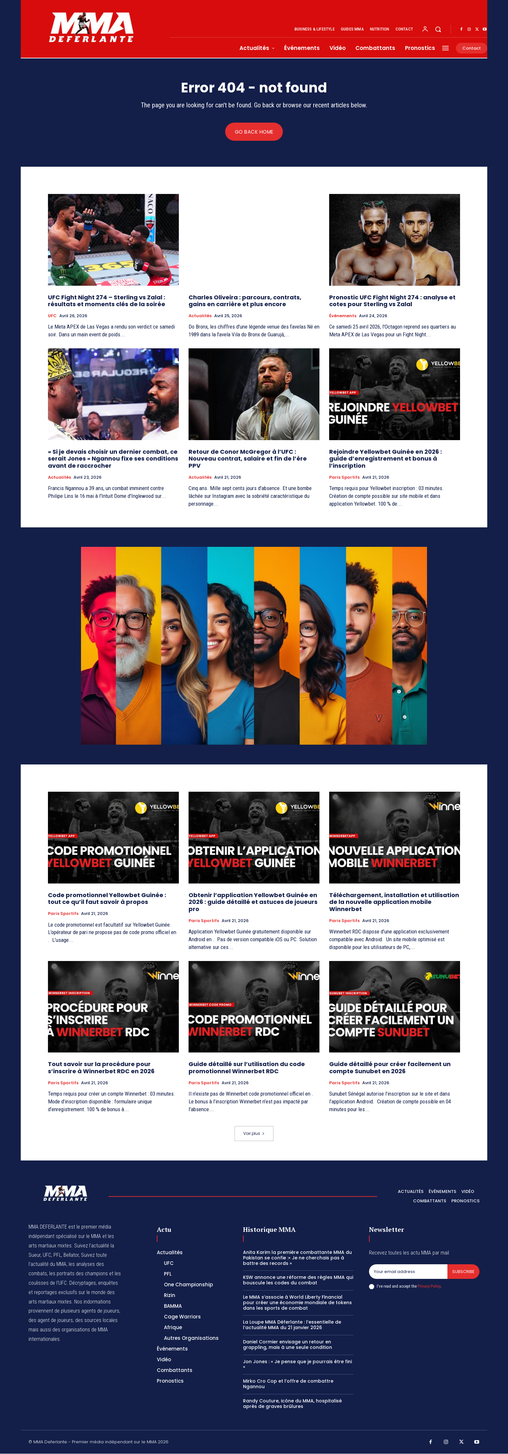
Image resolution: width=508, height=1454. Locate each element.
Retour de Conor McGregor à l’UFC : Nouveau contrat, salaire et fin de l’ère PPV (248, 459)
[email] (408, 1272)
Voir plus (254, 1133)
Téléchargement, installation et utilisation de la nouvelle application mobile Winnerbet (394, 902)
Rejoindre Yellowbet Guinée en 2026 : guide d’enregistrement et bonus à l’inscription (385, 459)
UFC (52, 315)
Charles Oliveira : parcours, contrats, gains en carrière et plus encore (245, 300)
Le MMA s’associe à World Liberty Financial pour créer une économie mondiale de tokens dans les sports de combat (297, 1303)
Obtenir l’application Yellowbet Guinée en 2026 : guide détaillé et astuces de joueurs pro (253, 902)
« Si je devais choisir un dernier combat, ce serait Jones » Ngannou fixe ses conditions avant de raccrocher (113, 459)
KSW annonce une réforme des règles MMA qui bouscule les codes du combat (298, 1280)
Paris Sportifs (344, 477)
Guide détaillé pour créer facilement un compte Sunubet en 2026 (390, 1067)
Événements (342, 315)
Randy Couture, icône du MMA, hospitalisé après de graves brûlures (292, 1404)
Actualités (200, 315)
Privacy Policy (429, 1286)
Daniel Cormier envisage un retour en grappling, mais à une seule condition (287, 1345)
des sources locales (96, 1320)
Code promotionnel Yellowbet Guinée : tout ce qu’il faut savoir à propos (107, 898)
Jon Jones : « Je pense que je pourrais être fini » (297, 1364)
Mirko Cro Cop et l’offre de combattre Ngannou (288, 1384)
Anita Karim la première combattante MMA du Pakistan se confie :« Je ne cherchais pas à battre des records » (297, 1258)
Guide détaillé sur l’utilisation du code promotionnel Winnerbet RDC (247, 1067)
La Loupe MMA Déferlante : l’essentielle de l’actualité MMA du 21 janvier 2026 (292, 1325)
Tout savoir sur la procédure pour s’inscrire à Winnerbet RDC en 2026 (102, 1067)
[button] (438, 29)
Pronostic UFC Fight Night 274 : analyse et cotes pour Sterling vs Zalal (392, 300)
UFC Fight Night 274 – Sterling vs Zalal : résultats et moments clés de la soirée (106, 300)
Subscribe (463, 1272)
